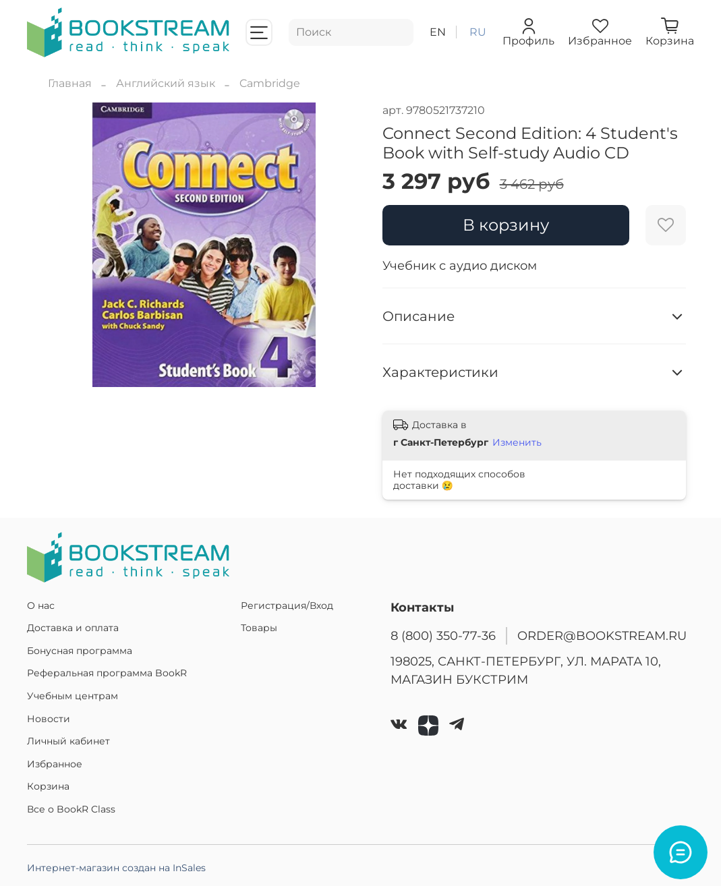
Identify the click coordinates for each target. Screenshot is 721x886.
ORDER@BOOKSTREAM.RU (602, 635)
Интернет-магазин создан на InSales (116, 868)
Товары (259, 628)
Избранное (54, 764)
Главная (70, 83)
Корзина (48, 786)
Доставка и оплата (73, 628)
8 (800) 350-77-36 (443, 635)
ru (477, 32)
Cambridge (269, 83)
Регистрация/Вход (287, 605)
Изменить (517, 442)
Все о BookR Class (71, 809)
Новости (48, 719)
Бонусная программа (79, 651)
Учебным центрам (72, 696)
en (438, 32)
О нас (41, 605)
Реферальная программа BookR (107, 673)
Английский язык (165, 83)
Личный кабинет (68, 741)
